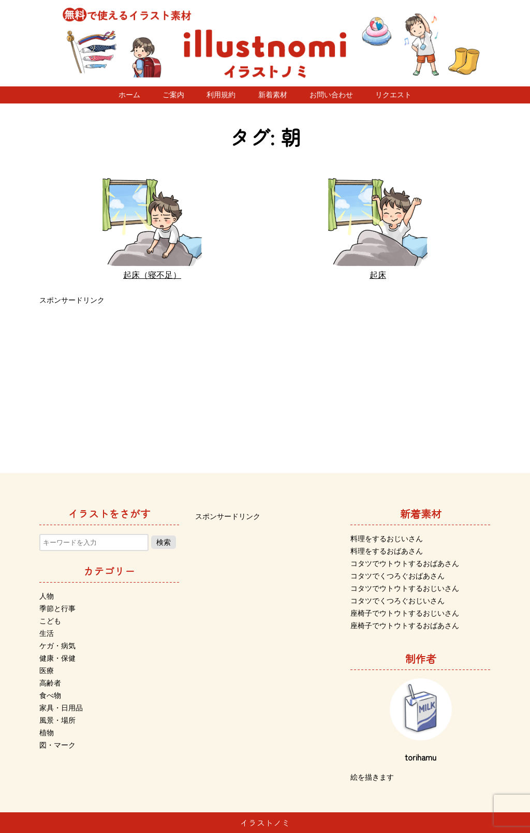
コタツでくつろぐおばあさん (397, 576)
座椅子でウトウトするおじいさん (404, 613)
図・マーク (57, 745)
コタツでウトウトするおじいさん (404, 588)
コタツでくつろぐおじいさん (397, 601)
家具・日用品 (61, 708)
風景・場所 (57, 720)
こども (50, 621)
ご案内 (173, 95)
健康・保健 (57, 658)
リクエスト (393, 95)
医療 (46, 670)
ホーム (129, 95)
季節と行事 (57, 608)
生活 (46, 633)
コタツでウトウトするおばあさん (404, 563)
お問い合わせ (331, 95)
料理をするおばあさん (386, 551)
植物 (46, 732)
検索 (163, 542)
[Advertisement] (265, 379)
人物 (46, 596)
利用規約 (221, 95)
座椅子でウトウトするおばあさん (404, 625)
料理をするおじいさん (386, 538)
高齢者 (50, 683)
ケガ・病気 (57, 646)
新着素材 (272, 95)
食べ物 (50, 695)
